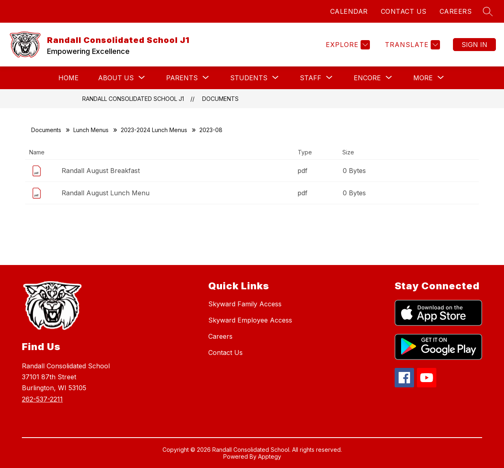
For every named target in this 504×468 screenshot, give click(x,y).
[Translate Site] (411, 45)
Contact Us (225, 352)
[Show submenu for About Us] (116, 78)
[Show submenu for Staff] (310, 78)
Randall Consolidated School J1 (133, 98)
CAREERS (456, 11)
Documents (220, 98)
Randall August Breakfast (101, 171)
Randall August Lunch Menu (105, 193)
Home (68, 78)
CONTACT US (404, 11)
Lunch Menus (91, 129)
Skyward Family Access (245, 304)
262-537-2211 (42, 399)
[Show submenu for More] (423, 78)
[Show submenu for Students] (248, 78)
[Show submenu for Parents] (182, 78)
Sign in (474, 45)
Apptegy (269, 456)
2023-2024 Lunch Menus (154, 129)
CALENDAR (349, 11)
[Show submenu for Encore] (367, 78)
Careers (220, 336)
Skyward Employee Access (250, 320)
